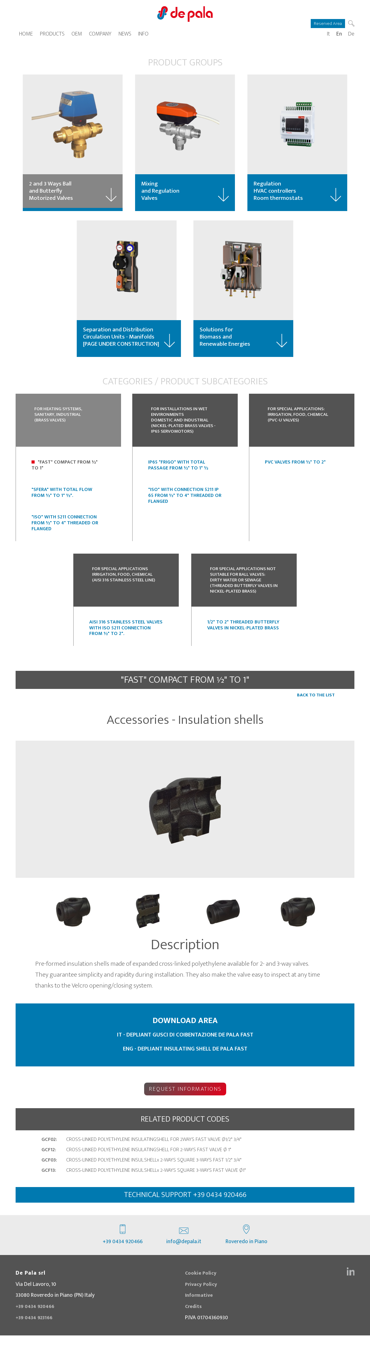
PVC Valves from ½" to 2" (295, 473)
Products (52, 35)
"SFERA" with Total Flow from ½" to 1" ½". (62, 504)
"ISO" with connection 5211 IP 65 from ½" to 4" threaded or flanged (185, 507)
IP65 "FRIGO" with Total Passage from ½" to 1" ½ (178, 476)
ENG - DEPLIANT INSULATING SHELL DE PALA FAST (185, 1069)
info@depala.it (183, 1255)
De (351, 35)
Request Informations (185, 1107)
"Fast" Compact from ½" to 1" (65, 476)
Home (26, 35)
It (328, 35)
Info (143, 35)
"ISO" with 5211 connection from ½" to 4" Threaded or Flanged (65, 534)
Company (100, 35)
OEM (76, 35)
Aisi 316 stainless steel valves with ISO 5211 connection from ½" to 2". (126, 649)
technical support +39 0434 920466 (185, 1214)
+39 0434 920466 (123, 1255)
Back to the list (316, 716)
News (125, 35)
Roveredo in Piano (246, 1255)
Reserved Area (326, 23)
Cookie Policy (202, 1293)
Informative (200, 1315)
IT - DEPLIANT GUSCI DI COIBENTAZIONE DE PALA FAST (185, 1055)
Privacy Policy (203, 1304)
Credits (194, 1326)
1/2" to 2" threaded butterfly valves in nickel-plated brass (243, 646)
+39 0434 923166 (36, 1337)
